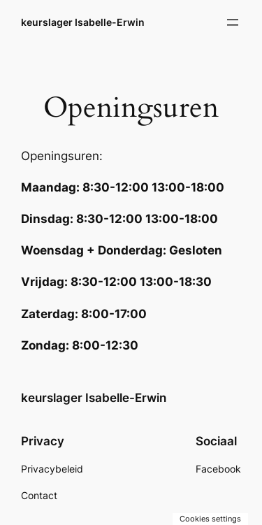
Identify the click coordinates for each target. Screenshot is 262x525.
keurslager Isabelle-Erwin (83, 22)
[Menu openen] (232, 22)
